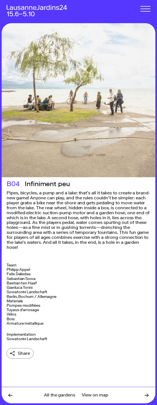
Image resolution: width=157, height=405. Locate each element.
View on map (95, 395)
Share (24, 353)
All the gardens (59, 395)
